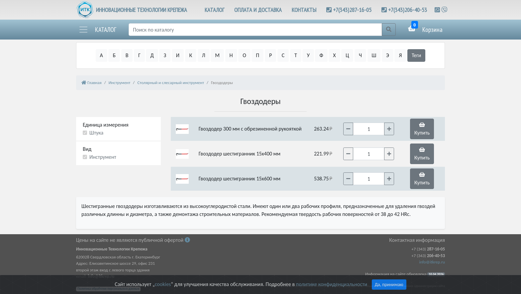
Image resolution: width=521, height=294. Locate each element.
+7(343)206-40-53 (407, 10)
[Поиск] (255, 29)
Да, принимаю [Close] (389, 284)
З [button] (164, 55)
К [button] (190, 55)
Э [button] (387, 55)
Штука (96, 133)
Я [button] (400, 55)
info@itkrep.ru (432, 261)
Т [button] (295, 55)
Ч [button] (360, 55)
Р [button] (270, 55)
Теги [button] (416, 55)
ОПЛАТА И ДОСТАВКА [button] (258, 10)
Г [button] (139, 55)
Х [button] (334, 55)
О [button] (244, 55)
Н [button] (231, 55)
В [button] (127, 55)
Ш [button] (374, 55)
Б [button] (114, 55)
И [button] (177, 55)
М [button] (217, 55)
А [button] (101, 55)
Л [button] (203, 55)
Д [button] (152, 55)
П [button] (257, 55)
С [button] (283, 55)
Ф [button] (321, 55)
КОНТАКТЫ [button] (304, 10)
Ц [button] (347, 55)
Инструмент (102, 157)
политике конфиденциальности (331, 284)
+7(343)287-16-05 (352, 10)
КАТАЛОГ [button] (214, 10)
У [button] (308, 55)
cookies (163, 284)
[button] (97, 29)
